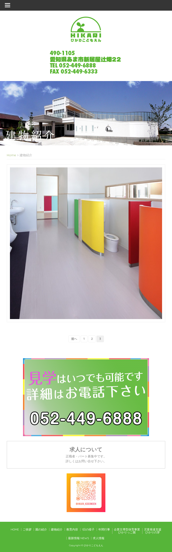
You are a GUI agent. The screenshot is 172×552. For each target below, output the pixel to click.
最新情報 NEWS (78, 538)
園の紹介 (41, 529)
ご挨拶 (27, 529)
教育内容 (72, 529)
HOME (15, 529)
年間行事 (104, 529)
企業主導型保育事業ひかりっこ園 (127, 531)
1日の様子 (88, 529)
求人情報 (98, 538)
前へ (74, 339)
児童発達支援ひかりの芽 (152, 531)
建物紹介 (57, 529)
